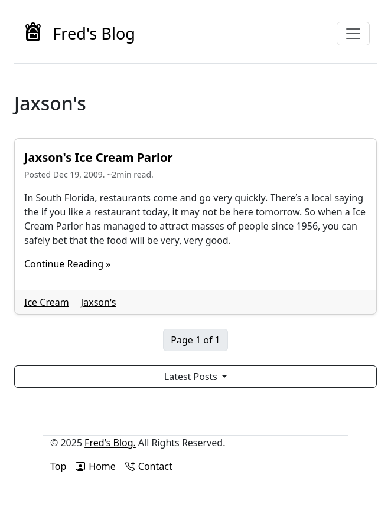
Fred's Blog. (110, 442)
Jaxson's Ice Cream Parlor (98, 157)
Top (58, 466)
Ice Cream (46, 302)
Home (96, 466)
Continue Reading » (67, 263)
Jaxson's (98, 302)
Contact (148, 466)
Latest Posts (192, 376)
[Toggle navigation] (353, 33)
